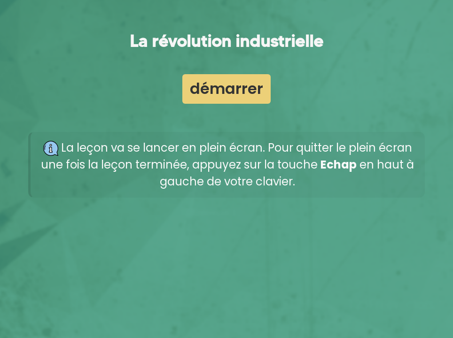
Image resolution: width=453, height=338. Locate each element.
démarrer (226, 88)
